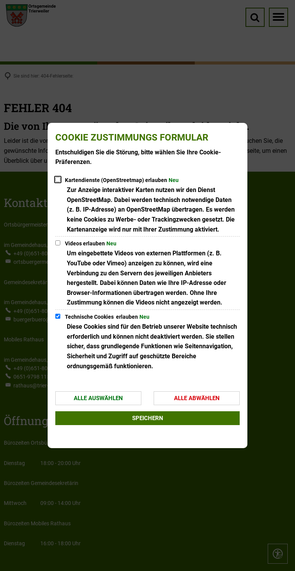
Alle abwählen (197, 398)
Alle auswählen (98, 398)
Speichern (147, 418)
